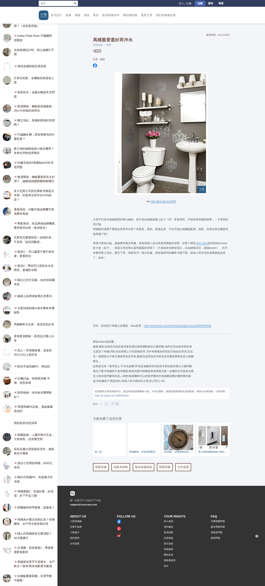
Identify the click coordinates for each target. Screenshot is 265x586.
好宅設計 (56, 15)
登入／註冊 (185, 3)
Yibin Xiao (202, 243)
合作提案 (183, 467)
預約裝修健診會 (166, 15)
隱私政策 (168, 554)
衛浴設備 (97, 45)
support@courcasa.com (83, 504)
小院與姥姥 (76, 521)
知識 (200, 3)
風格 (77, 15)
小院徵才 (74, 532)
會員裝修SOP (111, 15)
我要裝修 (101, 467)
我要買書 (165, 467)
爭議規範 (168, 549)
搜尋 (75, 3)
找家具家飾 (121, 467)
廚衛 (87, 15)
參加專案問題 (218, 526)
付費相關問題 (218, 521)
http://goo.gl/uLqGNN (163, 201)
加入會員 (168, 521)
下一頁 (114, 404)
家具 (96, 15)
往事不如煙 (76, 526)
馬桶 (97, 51)
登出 (166, 566)
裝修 (68, 15)
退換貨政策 (170, 560)
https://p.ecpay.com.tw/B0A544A (112, 395)
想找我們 (74, 538)
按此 (156, 391)
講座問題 (215, 538)
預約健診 (168, 526)
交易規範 (168, 538)
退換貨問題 (217, 532)
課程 (210, 3)
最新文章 (146, 15)
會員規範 (168, 532)
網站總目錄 (130, 15)
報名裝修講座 (143, 467)
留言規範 (168, 543)
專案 (221, 3)
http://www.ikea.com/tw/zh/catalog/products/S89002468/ (177, 325)
